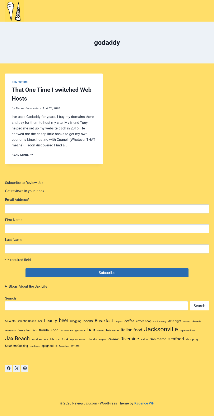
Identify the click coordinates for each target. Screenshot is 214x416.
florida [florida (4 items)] (44, 330)
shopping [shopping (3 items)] (192, 339)
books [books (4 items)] (88, 321)
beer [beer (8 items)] (63, 320)
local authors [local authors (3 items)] (40, 339)
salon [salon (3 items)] (144, 339)
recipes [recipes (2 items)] (102, 339)
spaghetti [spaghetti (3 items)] (48, 346)
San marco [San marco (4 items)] (158, 339)
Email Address (17, 200)
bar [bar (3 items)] (40, 321)
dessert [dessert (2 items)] (187, 321)
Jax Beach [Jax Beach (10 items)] (17, 338)
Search (10, 298)
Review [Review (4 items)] (113, 339)
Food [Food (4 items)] (55, 330)
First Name (13, 220)
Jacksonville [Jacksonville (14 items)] (161, 329)
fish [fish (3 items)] (34, 330)
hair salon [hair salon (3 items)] (112, 330)
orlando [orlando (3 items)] (92, 339)
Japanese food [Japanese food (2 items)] (187, 330)
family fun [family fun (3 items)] (24, 330)
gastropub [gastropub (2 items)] (80, 330)
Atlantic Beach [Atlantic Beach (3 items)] (27, 321)
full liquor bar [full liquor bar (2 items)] (66, 330)
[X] (16, 368)
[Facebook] (8, 368)
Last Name (13, 240)
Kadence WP (144, 403)
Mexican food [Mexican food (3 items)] (59, 339)
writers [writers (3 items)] (75, 346)
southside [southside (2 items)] (35, 346)
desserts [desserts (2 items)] (196, 321)
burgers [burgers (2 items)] (118, 321)
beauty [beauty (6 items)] (50, 320)
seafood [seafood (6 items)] (176, 338)
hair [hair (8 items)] (91, 330)
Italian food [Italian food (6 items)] (131, 329)
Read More (22, 154)
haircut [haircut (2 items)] (100, 330)
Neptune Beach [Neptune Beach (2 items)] (77, 339)
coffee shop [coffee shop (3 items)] (144, 321)
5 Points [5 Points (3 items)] (10, 321)
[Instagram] (24, 368)
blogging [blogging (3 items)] (75, 321)
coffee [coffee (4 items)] (129, 321)
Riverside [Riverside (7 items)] (129, 338)
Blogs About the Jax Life (28, 286)
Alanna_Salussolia (26, 108)
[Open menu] (205, 11)
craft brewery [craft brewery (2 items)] (159, 321)
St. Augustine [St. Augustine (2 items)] (62, 346)
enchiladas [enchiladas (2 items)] (10, 330)
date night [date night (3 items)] (174, 321)
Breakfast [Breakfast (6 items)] (104, 320)
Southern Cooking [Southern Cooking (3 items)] (16, 346)
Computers (20, 82)
